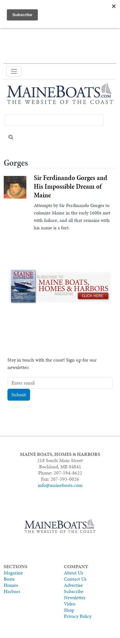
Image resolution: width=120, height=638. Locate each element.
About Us (73, 572)
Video (69, 603)
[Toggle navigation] (14, 71)
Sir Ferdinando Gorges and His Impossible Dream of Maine (70, 186)
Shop (69, 609)
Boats (9, 578)
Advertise (73, 585)
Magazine (13, 572)
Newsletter (75, 597)
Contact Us (75, 578)
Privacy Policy (77, 616)
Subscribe (73, 591)
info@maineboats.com (60, 485)
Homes (11, 585)
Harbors (12, 591)
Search (11, 137)
